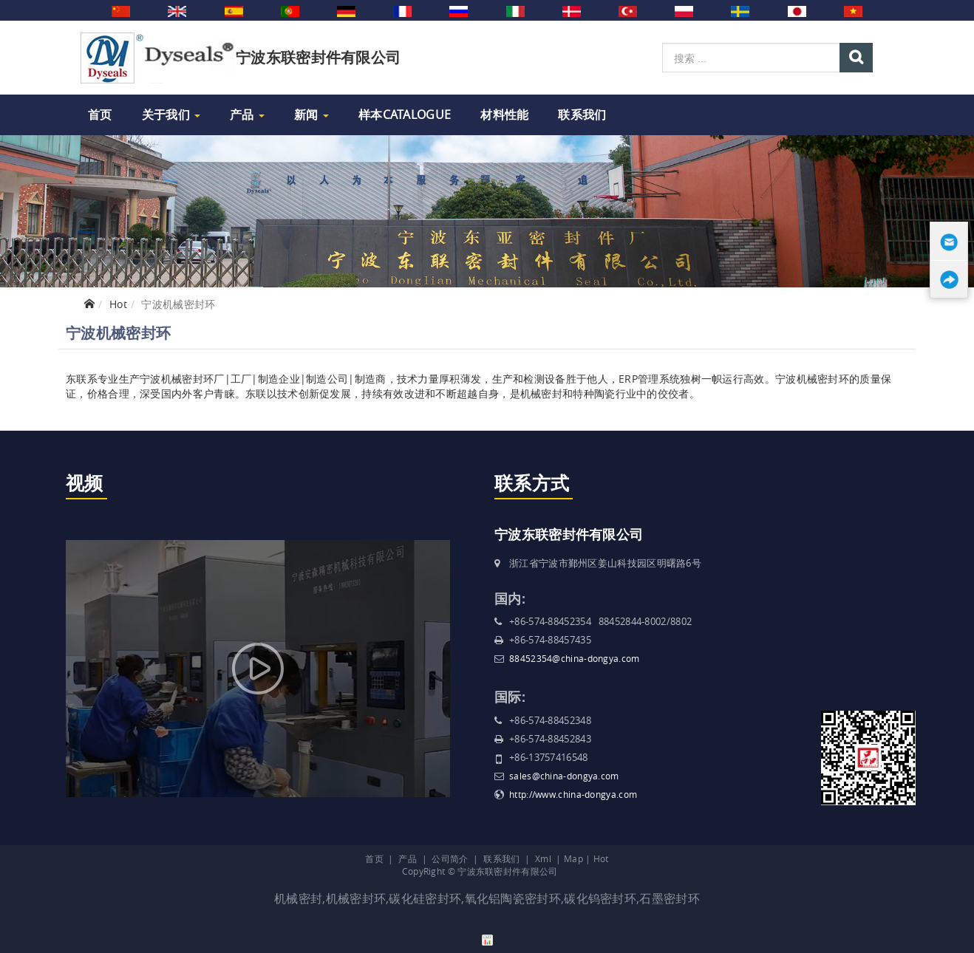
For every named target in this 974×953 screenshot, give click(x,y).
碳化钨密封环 (600, 898)
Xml (543, 858)
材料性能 (504, 114)
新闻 (311, 114)
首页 (100, 114)
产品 (247, 114)
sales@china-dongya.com (564, 776)
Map (573, 858)
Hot (118, 304)
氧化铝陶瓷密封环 (513, 898)
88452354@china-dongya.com (574, 658)
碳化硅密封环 (425, 898)
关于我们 (171, 114)
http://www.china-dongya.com (573, 794)
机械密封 (298, 898)
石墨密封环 (669, 898)
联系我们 (582, 114)
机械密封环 (356, 898)
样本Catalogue (404, 114)
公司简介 (450, 858)
